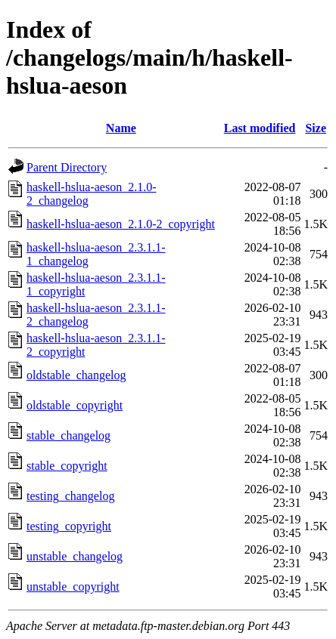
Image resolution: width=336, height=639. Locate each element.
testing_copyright (68, 526)
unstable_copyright (73, 586)
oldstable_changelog (76, 375)
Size (315, 128)
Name (121, 128)
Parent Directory (66, 167)
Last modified (260, 128)
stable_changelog (68, 435)
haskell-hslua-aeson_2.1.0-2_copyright (120, 224)
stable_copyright (66, 465)
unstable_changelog (74, 556)
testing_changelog (70, 495)
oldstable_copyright (74, 405)
